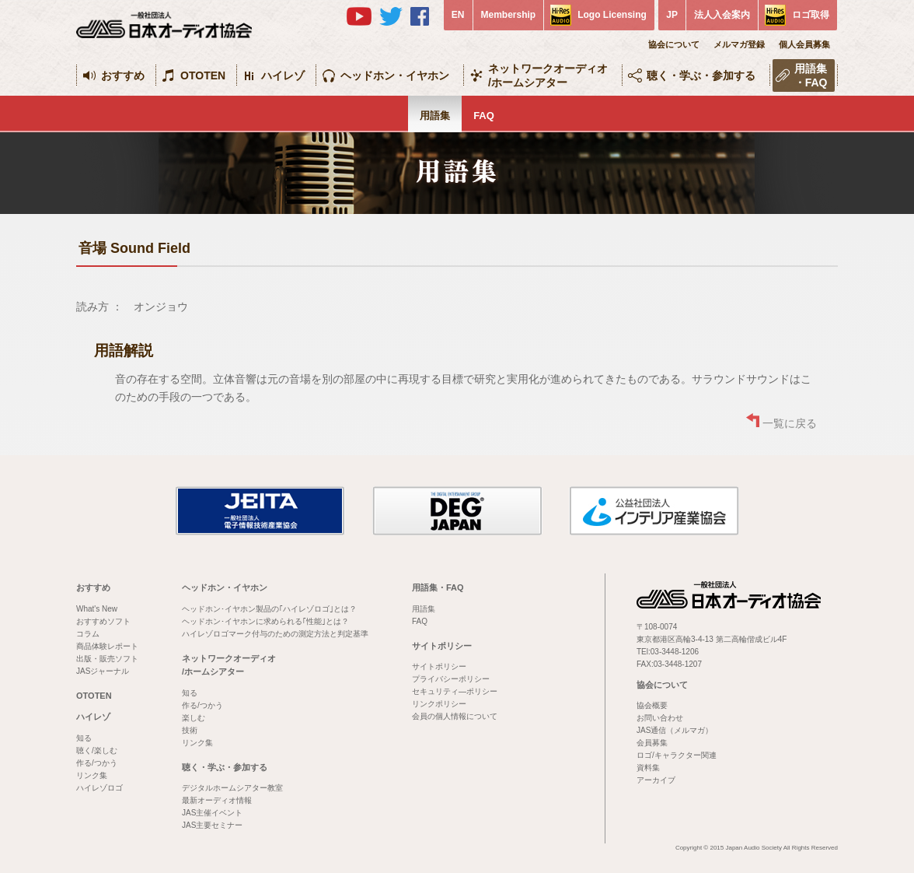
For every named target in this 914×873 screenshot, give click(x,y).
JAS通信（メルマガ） (675, 730)
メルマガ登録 (739, 44)
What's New (96, 609)
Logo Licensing (612, 14)
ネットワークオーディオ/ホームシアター (548, 75)
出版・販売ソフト (107, 658)
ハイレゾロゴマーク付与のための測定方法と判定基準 (275, 633)
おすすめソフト (103, 621)
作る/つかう (96, 763)
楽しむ (193, 717)
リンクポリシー (439, 703)
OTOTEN (202, 75)
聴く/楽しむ (96, 750)
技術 (189, 730)
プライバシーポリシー (451, 679)
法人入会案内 (722, 14)
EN (458, 14)
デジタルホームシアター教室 (232, 788)
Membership (508, 14)
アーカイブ (656, 780)
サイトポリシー (442, 645)
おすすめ (123, 75)
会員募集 (652, 742)
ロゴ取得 (810, 14)
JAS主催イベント (212, 812)
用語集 (435, 115)
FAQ (483, 115)
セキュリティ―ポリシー (454, 691)
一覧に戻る (789, 423)
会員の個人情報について (454, 716)
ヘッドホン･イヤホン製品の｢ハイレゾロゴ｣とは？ (269, 609)
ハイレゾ (283, 75)
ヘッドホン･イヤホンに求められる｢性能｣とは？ (265, 621)
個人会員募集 (804, 44)
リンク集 (91, 775)
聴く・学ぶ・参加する (701, 75)
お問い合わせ (660, 717)
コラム (87, 633)
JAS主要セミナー (212, 825)
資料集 (648, 767)
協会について (673, 44)
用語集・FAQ (811, 75)
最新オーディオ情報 (217, 800)
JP (672, 14)
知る (84, 738)
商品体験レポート (107, 646)
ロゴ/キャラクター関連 (677, 755)
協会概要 (652, 705)
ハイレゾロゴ (99, 788)
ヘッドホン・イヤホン (394, 75)
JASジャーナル (102, 671)
